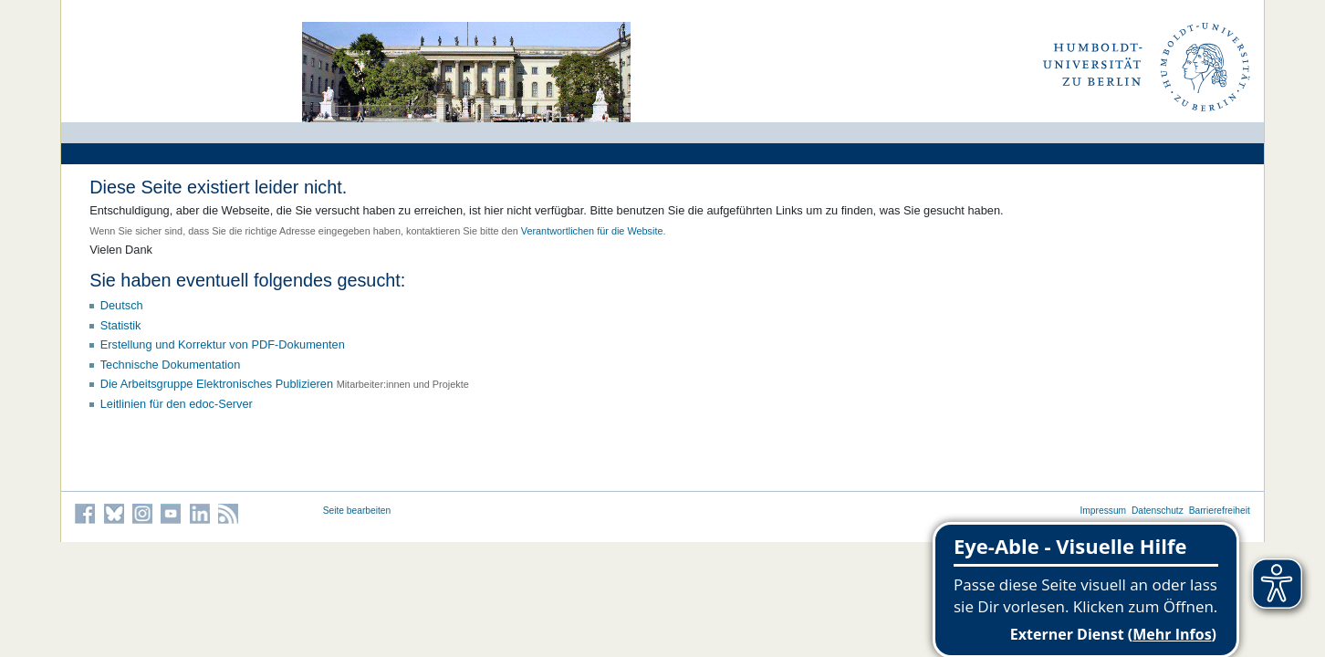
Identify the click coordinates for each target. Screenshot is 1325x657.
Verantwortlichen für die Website (592, 230)
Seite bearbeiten (357, 511)
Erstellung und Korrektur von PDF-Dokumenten (222, 344)
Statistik (120, 325)
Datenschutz (1158, 511)
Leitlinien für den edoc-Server (176, 404)
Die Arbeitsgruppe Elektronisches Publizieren (216, 384)
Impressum (1103, 511)
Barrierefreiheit (1219, 511)
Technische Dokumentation (170, 364)
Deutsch (121, 305)
